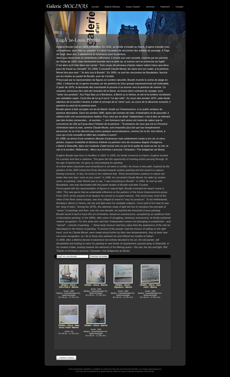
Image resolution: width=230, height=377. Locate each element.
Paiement (165, 6)
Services (150, 6)
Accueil (95, 6)
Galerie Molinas (68, 6)
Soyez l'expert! (133, 6)
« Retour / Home (66, 358)
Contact (179, 6)
